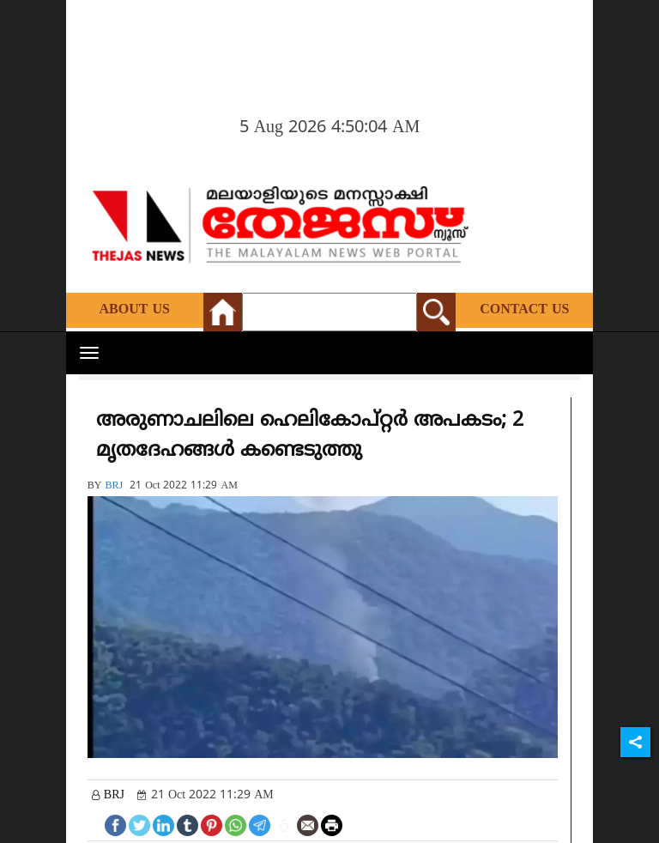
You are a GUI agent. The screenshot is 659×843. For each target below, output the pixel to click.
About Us (135, 309)
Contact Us (524, 309)
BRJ (114, 486)
